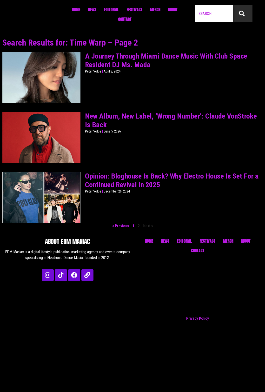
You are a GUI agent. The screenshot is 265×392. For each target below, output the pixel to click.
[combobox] (214, 13)
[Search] (242, 13)
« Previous (120, 226)
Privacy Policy (197, 318)
